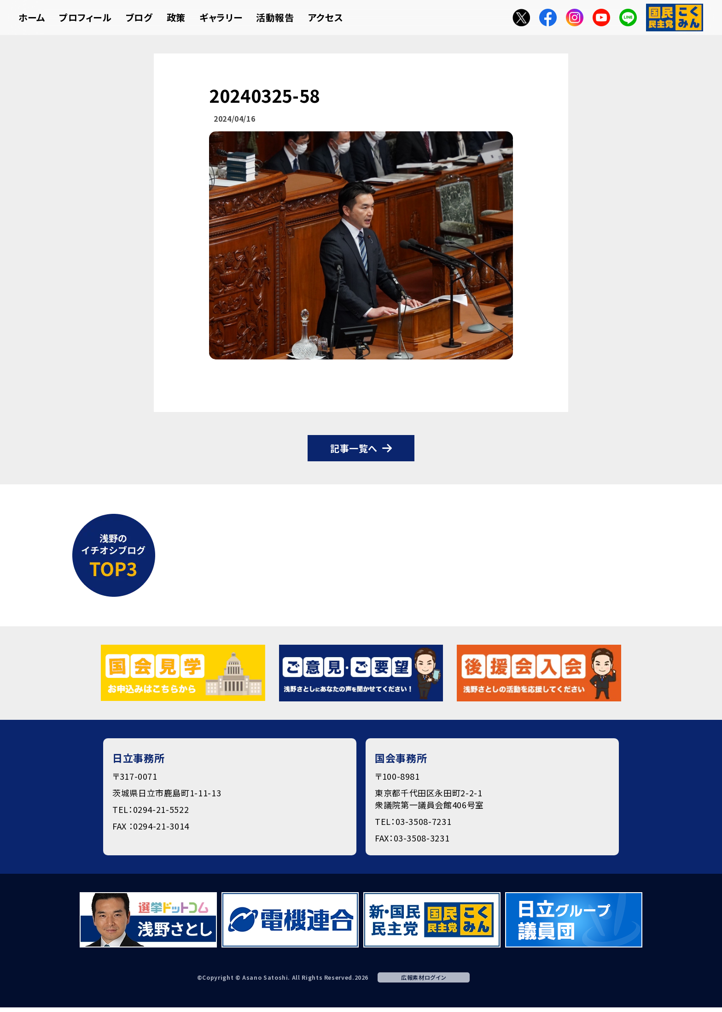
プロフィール (85, 17)
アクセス (326, 17)
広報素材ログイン (423, 977)
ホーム (31, 17)
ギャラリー (220, 17)
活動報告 (275, 17)
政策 (176, 17)
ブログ (139, 17)
